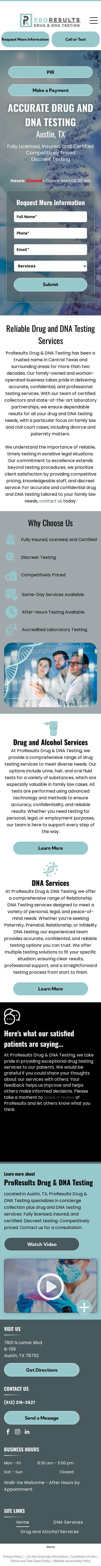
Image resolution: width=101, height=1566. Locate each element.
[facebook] (8, 1432)
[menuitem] (22, 1522)
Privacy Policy (12, 1556)
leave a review (59, 1097)
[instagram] (17, 1432)
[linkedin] (27, 1432)
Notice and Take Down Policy (30, 1561)
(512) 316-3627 (19, 1402)
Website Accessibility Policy (71, 1561)
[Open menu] (94, 20)
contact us (50, 501)
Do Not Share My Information (47, 1556)
